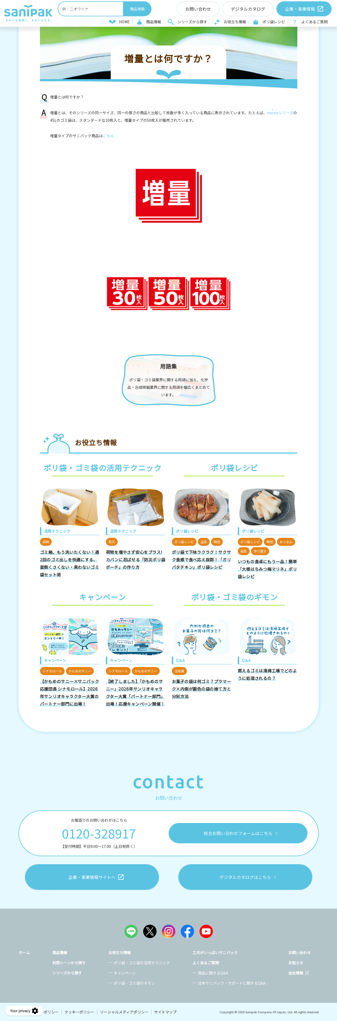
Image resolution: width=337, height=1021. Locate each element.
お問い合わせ (299, 952)
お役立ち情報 (235, 21)
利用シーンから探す (69, 962)
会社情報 (295, 973)
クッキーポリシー (79, 1012)
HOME (124, 21)
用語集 (168, 366)
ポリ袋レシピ (273, 21)
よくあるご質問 (314, 21)
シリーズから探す (192, 21)
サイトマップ (165, 1012)
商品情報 (153, 21)
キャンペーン (125, 973)
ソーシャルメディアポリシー (124, 1012)
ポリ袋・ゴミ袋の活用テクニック (142, 962)
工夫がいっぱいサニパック (215, 952)
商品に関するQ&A (213, 973)
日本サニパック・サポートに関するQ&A (232, 983)
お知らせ (295, 962)
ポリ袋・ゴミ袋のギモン (134, 983)
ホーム (24, 952)
